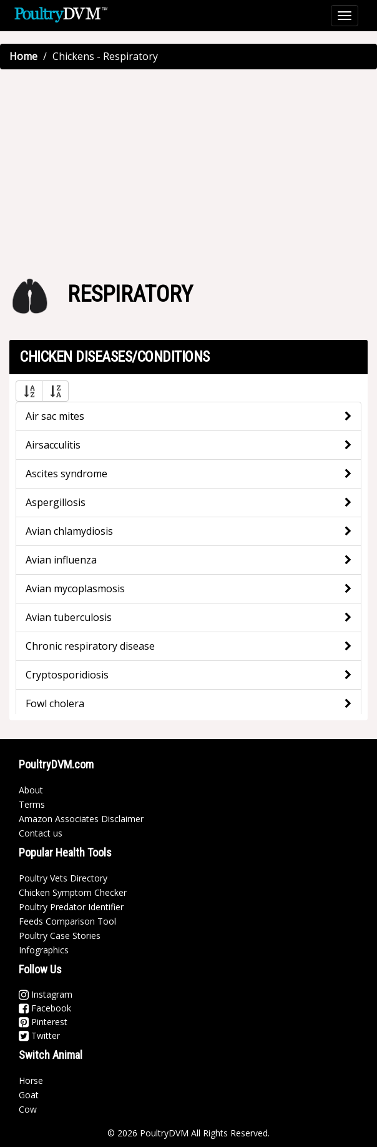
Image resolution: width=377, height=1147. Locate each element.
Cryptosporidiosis (67, 675)
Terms (32, 804)
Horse (31, 1080)
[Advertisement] (188, 169)
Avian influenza (61, 560)
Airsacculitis (53, 445)
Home (23, 56)
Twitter (39, 1035)
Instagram (45, 994)
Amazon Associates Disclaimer (81, 819)
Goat (29, 1095)
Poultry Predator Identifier (71, 907)
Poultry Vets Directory (63, 878)
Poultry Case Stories (59, 935)
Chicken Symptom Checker (73, 892)
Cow (28, 1109)
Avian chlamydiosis (69, 531)
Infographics (44, 950)
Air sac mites (55, 416)
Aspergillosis (56, 502)
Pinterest (43, 1022)
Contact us (40, 833)
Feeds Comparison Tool (67, 921)
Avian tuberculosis (69, 617)
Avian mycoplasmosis (75, 588)
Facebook (45, 1008)
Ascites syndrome (66, 473)
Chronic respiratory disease (90, 646)
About (31, 790)
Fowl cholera (55, 703)
